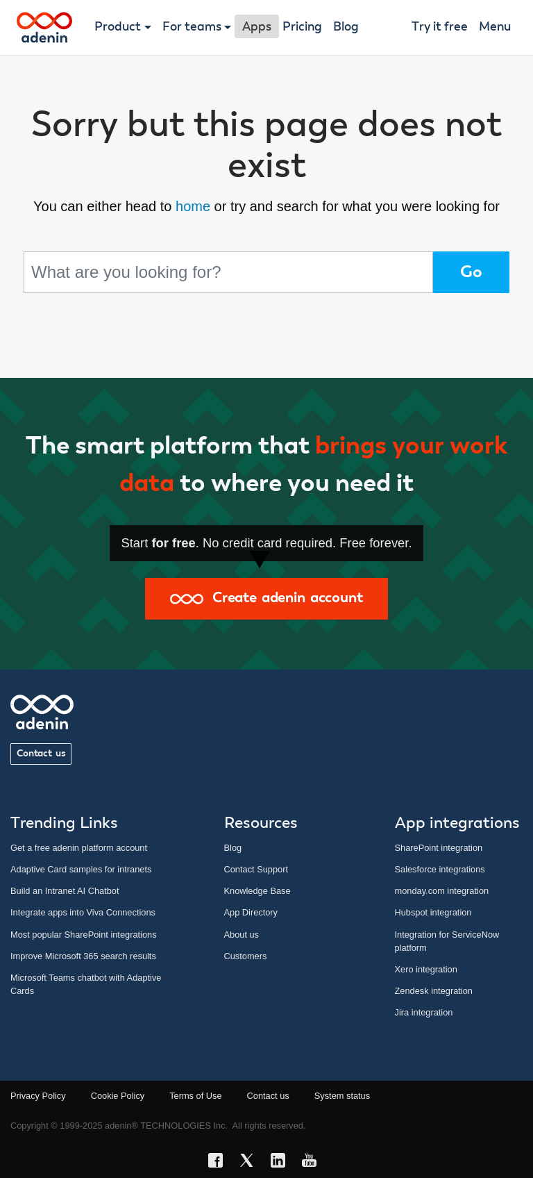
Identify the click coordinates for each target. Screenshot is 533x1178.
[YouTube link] (313, 1162)
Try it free (440, 27)
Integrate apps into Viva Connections (82, 912)
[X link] (251, 1162)
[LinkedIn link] (282, 1162)
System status (342, 1095)
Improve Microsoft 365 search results (83, 956)
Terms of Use (195, 1095)
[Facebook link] (219, 1162)
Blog (346, 27)
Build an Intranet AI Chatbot (64, 891)
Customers (245, 956)
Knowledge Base (257, 891)
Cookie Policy (118, 1095)
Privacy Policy (38, 1095)
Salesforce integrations (440, 869)
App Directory (251, 912)
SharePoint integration (439, 848)
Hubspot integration (433, 912)
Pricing (302, 27)
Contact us (41, 753)
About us (242, 934)
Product (117, 27)
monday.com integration (442, 891)
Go (471, 272)
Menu (495, 27)
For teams (191, 27)
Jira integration (424, 1012)
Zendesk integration (434, 991)
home (193, 206)
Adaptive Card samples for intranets (80, 869)
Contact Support (256, 869)
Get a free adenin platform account (78, 848)
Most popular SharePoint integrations (83, 934)
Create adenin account (266, 598)
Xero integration (426, 969)
